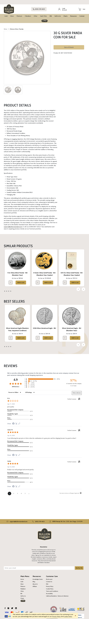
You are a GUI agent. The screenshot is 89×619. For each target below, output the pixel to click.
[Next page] (29, 492)
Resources (73, 15)
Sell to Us (58, 15)
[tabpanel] (17, 266)
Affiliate (35, 585)
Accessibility (49, 592)
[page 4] (21, 492)
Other (35, 15)
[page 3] (17, 492)
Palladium (28, 15)
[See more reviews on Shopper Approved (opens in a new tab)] (19, 422)
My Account (49, 578)
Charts (65, 15)
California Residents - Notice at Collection (57, 595)
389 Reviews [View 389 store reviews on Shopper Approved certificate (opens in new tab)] (18, 385)
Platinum (19, 15)
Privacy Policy (49, 585)
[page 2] (13, 492)
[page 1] (9, 492)
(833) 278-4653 (39, 8)
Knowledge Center (38, 578)
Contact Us (49, 580)
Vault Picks (43, 15)
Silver (12, 15)
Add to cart (20, 281)
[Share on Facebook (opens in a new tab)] (13, 422)
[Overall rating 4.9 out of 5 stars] (15, 382)
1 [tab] (4, 289)
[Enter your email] (39, 567)
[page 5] (25, 492)
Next (83, 288)
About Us (35, 583)
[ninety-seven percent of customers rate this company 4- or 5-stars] (73, 381)
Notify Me (79, 567)
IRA (51, 15)
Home (22, 578)
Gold (6, 15)
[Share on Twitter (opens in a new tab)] (16, 422)
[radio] (44, 377)
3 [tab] (8, 289)
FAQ (47, 583)
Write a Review (77, 391)
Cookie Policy (49, 587)
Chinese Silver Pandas (17, 28)
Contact (81, 15)
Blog (34, 580)
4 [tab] (10, 289)
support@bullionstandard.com (13, 225)
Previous (78, 288)
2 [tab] (6, 289)
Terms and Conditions (52, 590)
